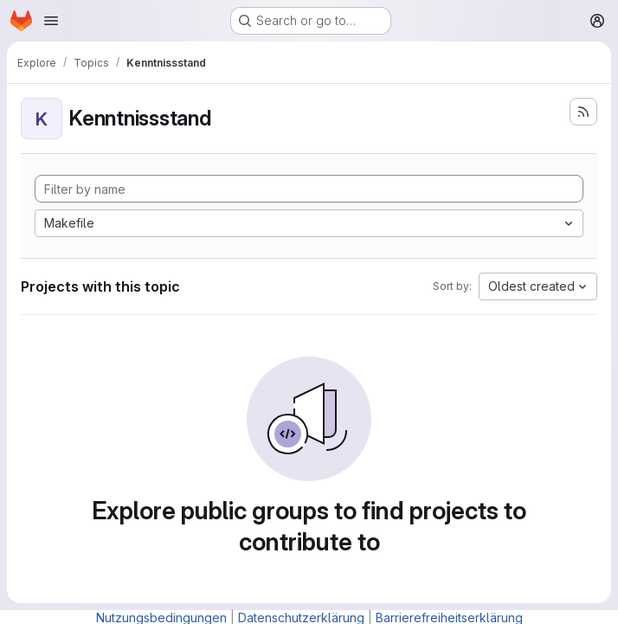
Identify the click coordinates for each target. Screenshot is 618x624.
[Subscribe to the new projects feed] (583, 111)
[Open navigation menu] (51, 21)
